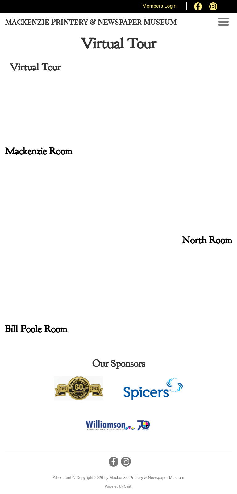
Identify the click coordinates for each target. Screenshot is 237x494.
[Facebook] (198, 6)
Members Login (160, 6)
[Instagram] (213, 6)
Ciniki (128, 486)
